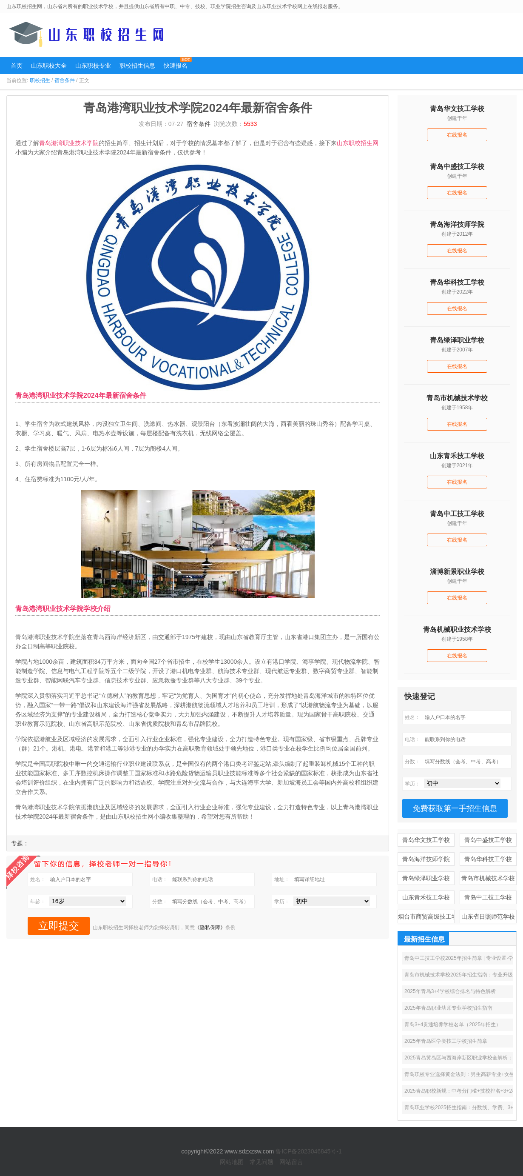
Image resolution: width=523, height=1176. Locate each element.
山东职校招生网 (357, 143)
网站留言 (291, 1162)
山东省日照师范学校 (488, 916)
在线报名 (457, 135)
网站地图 (232, 1162)
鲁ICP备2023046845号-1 (309, 1151)
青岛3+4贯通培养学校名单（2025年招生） (452, 1025)
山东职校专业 (93, 65)
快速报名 (176, 65)
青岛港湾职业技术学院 (69, 143)
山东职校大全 (49, 65)
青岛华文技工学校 (426, 839)
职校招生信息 (137, 65)
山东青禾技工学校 (426, 897)
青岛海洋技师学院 (426, 859)
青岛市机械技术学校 (488, 878)
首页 (17, 65)
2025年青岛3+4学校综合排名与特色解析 (450, 991)
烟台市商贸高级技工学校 (426, 916)
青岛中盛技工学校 (488, 839)
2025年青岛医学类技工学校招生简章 (445, 1041)
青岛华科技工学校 (488, 859)
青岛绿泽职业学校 (426, 878)
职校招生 (40, 80)
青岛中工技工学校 (488, 897)
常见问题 (261, 1162)
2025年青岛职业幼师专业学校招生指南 (448, 1008)
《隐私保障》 (210, 928)
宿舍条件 (64, 80)
